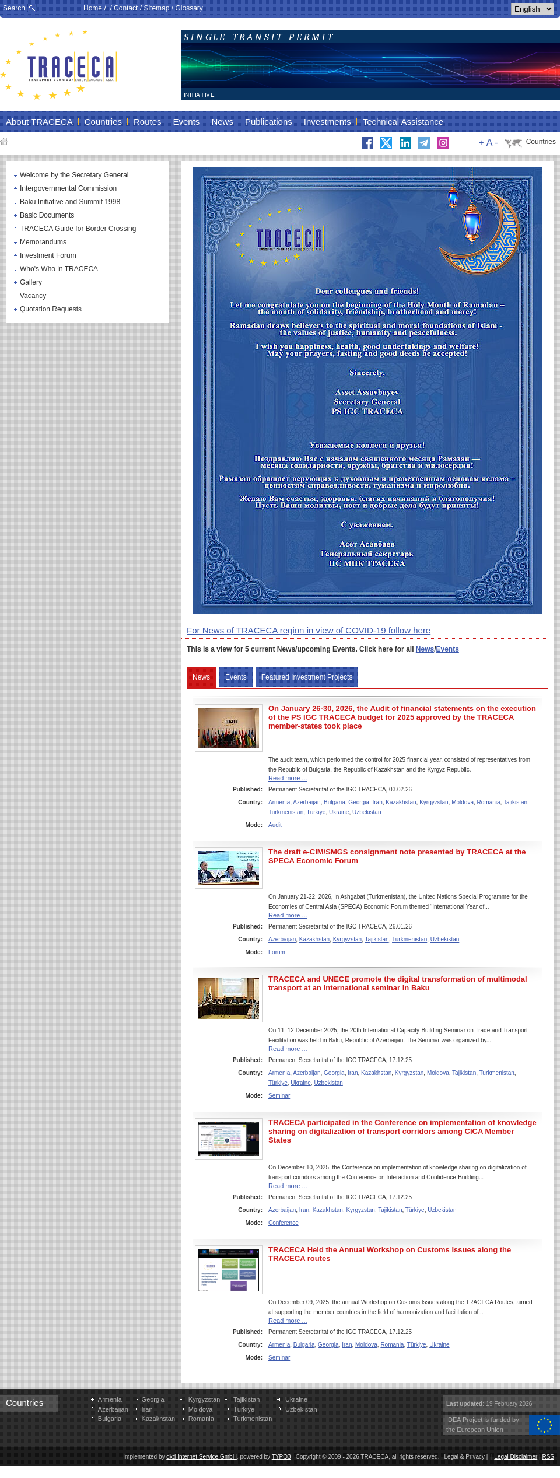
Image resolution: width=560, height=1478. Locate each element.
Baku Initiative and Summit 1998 (70, 202)
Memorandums (43, 242)
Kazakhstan (401, 802)
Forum (276, 952)
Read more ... (287, 778)
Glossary (188, 8)
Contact (126, 8)
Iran (378, 802)
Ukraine (339, 812)
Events (447, 649)
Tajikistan (515, 802)
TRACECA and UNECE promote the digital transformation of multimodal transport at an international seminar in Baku (397, 983)
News (425, 649)
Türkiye (316, 812)
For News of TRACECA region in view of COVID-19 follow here (308, 630)
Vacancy (33, 296)
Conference (283, 1223)
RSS (548, 1457)
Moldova (463, 802)
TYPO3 (281, 1457)
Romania (489, 802)
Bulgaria (334, 802)
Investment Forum (48, 255)
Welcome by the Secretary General (74, 175)
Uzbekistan (366, 812)
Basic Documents (47, 215)
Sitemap (156, 8)
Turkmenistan (285, 812)
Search (14, 8)
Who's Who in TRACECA (59, 269)
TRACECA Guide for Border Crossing (78, 229)
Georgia (358, 802)
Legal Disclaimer (515, 1457)
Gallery (31, 282)
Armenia (279, 802)
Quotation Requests (51, 309)
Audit (275, 825)
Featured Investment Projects (307, 677)
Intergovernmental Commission (68, 188)
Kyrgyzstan (433, 802)
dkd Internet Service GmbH (201, 1457)
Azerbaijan (306, 802)
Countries (541, 142)
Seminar (279, 1095)
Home (92, 8)
